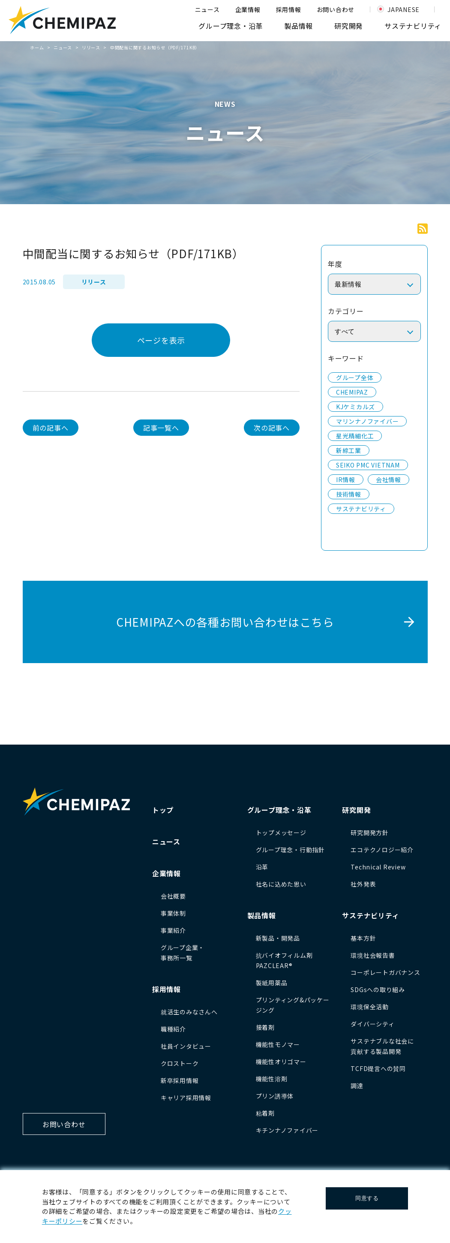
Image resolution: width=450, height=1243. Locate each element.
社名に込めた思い (281, 884)
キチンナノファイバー (287, 1130)
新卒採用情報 (180, 1080)
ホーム (37, 47)
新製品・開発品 (278, 938)
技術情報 (348, 494)
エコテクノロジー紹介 (382, 849)
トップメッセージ (281, 832)
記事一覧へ (161, 427)
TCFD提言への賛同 (378, 1068)
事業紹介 (173, 930)
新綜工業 (348, 450)
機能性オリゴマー (281, 1061)
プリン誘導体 (275, 1096)
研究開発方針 (370, 832)
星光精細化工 (355, 435)
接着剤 (265, 1027)
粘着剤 (265, 1113)
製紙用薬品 (272, 982)
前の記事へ (51, 427)
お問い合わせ (336, 9)
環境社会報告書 (373, 955)
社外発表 (363, 884)
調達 (357, 1085)
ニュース (207, 9)
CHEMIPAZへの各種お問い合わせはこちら (225, 622)
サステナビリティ (412, 26)
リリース (91, 47)
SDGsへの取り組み (378, 989)
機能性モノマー (278, 1044)
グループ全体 (355, 377)
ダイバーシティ (372, 1024)
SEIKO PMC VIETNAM (368, 465)
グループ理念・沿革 (230, 26)
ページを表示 (161, 340)
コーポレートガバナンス (385, 972)
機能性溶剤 (272, 1078)
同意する (367, 1198)
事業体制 (173, 913)
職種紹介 (173, 1029)
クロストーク (180, 1063)
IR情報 (345, 479)
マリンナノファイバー (367, 421)
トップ (163, 810)
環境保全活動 (370, 1006)
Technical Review (378, 867)
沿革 (262, 867)
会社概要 (173, 896)
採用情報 (288, 9)
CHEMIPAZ (352, 392)
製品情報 (298, 26)
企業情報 (248, 9)
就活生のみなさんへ (189, 1012)
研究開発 (348, 26)
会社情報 (388, 479)
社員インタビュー (186, 1046)
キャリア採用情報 (186, 1097)
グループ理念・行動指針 (290, 849)
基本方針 (363, 938)
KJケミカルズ (355, 406)
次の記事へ (272, 427)
